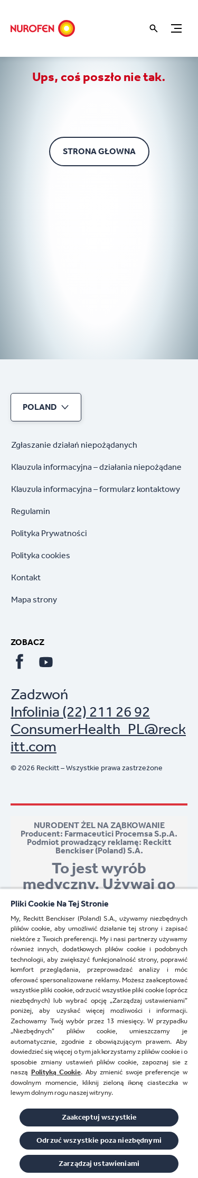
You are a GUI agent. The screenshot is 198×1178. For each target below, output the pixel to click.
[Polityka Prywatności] (49, 533)
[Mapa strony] (34, 600)
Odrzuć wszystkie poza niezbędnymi (99, 1140)
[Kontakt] (26, 578)
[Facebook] (20, 662)
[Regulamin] (31, 511)
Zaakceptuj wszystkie (99, 1117)
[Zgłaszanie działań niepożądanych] (74, 445)
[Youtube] (46, 662)
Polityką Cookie (56, 1072)
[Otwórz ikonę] (153, 28)
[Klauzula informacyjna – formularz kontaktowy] (96, 489)
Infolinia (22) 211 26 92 (80, 711)
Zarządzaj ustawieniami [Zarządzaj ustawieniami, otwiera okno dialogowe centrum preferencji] (99, 1163)
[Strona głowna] (43, 28)
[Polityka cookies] (41, 555)
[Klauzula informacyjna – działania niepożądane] (96, 467)
